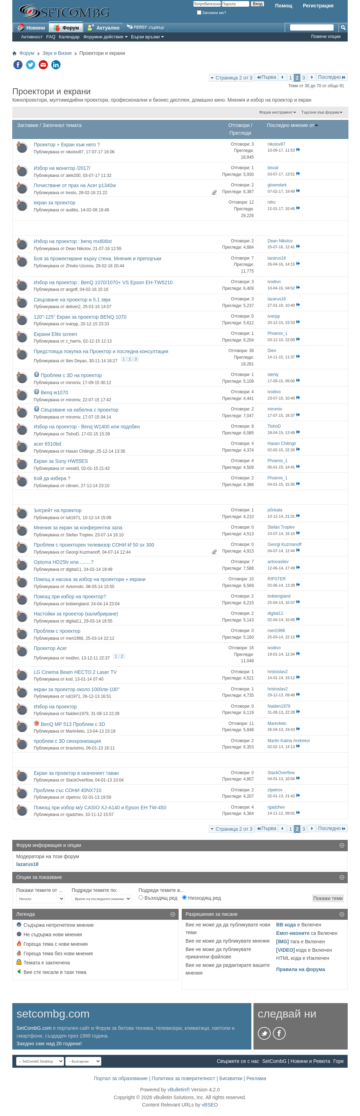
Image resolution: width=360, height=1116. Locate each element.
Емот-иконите (293, 933)
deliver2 (73, 306)
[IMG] (282, 941)
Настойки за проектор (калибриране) (76, 614)
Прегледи (240, 133)
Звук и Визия (57, 53)
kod (69, 679)
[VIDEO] (285, 950)
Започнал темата (62, 125)
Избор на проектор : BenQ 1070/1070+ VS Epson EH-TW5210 (103, 282)
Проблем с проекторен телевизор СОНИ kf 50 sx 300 (94, 545)
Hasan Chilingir (80, 451)
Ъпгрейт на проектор (58, 510)
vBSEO (210, 1105)
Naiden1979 (77, 713)
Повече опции (326, 36)
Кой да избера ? (52, 478)
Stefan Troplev (79, 535)
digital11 (74, 569)
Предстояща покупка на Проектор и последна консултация (101, 351)
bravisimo (75, 748)
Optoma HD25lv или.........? (64, 562)
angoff (71, 289)
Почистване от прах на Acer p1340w (75, 185)
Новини (31, 27)
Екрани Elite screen (55, 334)
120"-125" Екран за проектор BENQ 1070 (80, 317)
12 (251, 202)
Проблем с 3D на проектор (71, 375)
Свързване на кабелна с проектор (79, 410)
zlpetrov (73, 797)
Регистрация (318, 5)
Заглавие (27, 125)
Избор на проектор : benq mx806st (73, 241)
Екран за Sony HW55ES (61, 461)
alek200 (73, 175)
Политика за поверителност (184, 1078)
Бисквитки (231, 1078)
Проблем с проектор (57, 631)
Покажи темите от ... (39, 890)
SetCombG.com (34, 1028)
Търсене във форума (320, 112)
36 (251, 350)
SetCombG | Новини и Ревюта (296, 1061)
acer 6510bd (47, 444)
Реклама (256, 1078)
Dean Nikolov (78, 248)
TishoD (72, 434)
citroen (72, 485)
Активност (32, 36)
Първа (266, 77)
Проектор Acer (50, 648)
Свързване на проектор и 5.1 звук (72, 299)
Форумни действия (103, 36)
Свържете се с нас (238, 1061)
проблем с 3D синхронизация (67, 741)
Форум (66, 27)
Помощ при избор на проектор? (70, 596)
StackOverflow (79, 780)
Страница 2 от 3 (234, 78)
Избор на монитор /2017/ (62, 168)
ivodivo (72, 658)
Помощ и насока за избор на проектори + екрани (90, 579)
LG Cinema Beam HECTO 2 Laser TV (75, 672)
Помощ (283, 5)
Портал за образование (121, 1078)
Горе (338, 1061)
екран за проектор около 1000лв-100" (76, 689)
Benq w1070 (54, 392)
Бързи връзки (145, 36)
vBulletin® (178, 1089)
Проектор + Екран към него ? (67, 144)
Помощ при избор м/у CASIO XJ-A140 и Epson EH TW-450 (100, 807)
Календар (69, 36)
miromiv (73, 382)
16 (251, 647)
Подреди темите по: (94, 890)
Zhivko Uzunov (79, 265)
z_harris (73, 341)
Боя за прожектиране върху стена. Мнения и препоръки (97, 258)
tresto (71, 192)
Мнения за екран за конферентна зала (78, 527)
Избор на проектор (55, 706)
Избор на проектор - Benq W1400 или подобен (87, 426)
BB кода (286, 924)
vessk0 (72, 468)
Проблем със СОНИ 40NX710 (67, 790)
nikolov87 (75, 151)
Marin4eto (75, 731)
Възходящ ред (158, 898)
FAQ (51, 36)
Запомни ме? (211, 13)
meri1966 (74, 638)
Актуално (103, 27)
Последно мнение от (292, 125)
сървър (145, 27)
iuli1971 (73, 517)
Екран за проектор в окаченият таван (76, 773)
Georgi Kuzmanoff (83, 552)
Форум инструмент (275, 112)
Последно (332, 77)
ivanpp (72, 323)
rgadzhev (74, 814)
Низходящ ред (201, 898)
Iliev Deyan (76, 360)
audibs (72, 210)
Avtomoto (74, 586)
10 (251, 578)
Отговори (239, 125)
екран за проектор (54, 202)
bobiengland (77, 603)
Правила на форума (300, 969)
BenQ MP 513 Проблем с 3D (73, 724)
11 (251, 723)
